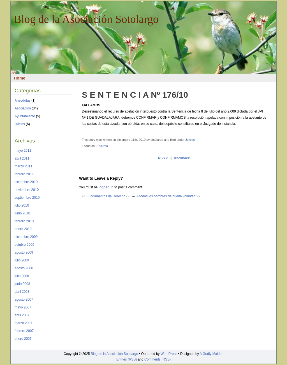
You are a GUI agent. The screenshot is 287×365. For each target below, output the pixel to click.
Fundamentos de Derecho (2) (109, 196)
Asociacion (23, 108)
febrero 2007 (24, 331)
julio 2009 (22, 260)
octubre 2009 (24, 245)
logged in (106, 187)
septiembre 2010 (27, 198)
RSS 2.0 (164, 158)
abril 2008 (22, 292)
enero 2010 (23, 229)
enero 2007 (23, 339)
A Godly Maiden (211, 354)
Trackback (181, 158)
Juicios (20, 124)
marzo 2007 (23, 323)
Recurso (102, 146)
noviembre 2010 (27, 190)
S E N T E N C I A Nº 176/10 (135, 94)
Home (20, 78)
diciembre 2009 (26, 237)
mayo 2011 (23, 151)
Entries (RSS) (126, 359)
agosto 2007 (24, 299)
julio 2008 (22, 276)
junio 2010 (22, 213)
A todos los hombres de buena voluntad (166, 196)
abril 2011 (22, 158)
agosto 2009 (24, 252)
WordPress (169, 354)
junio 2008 (22, 284)
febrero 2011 (24, 174)
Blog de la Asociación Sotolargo (86, 19)
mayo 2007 (23, 307)
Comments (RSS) (157, 359)
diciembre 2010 (26, 182)
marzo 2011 (23, 166)
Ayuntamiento (25, 116)
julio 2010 (22, 205)
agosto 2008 (24, 268)
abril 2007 (22, 315)
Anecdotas (23, 100)
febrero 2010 (24, 221)
